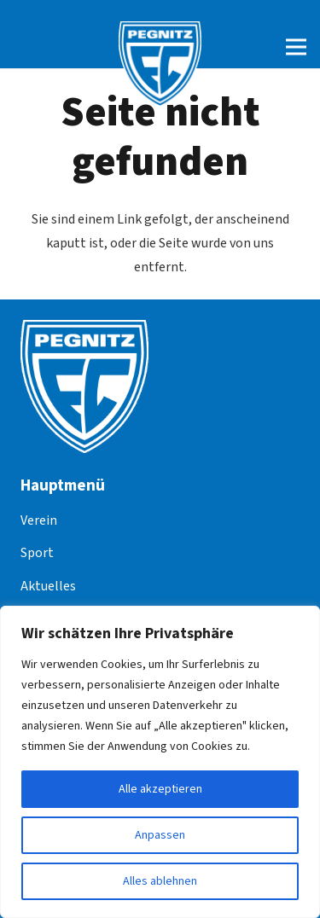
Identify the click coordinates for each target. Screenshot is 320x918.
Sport (37, 552)
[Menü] (296, 47)
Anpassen (160, 835)
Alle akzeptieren (160, 789)
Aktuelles (48, 586)
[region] (160, 762)
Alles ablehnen (160, 881)
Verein (38, 520)
